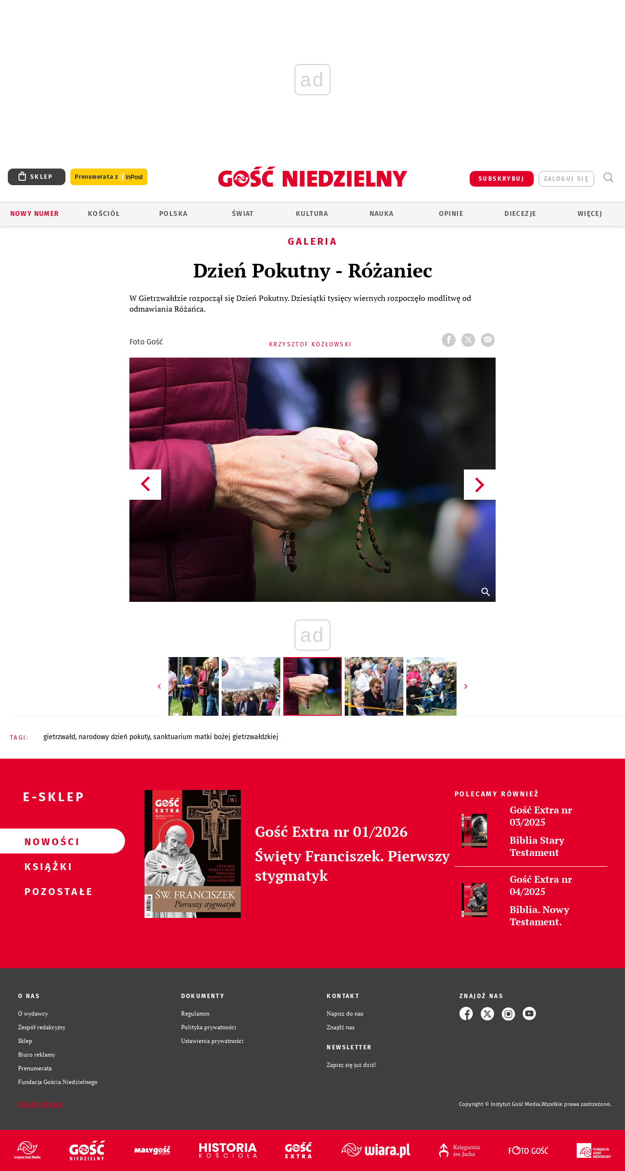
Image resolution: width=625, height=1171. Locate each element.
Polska (173, 214)
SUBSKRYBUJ (501, 178)
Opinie (451, 214)
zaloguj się (566, 178)
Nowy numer (35, 214)
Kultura (312, 214)
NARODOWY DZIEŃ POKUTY (114, 737)
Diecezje (520, 214)
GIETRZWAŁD (59, 737)
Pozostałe (46, 891)
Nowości (46, 841)
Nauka (382, 214)
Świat (243, 214)
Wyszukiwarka (608, 178)
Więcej (590, 214)
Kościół (104, 214)
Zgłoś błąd (40, 1104)
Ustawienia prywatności (212, 1040)
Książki (46, 866)
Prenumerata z (109, 177)
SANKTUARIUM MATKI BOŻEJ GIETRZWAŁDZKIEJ (215, 737)
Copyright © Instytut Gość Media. (500, 1104)
